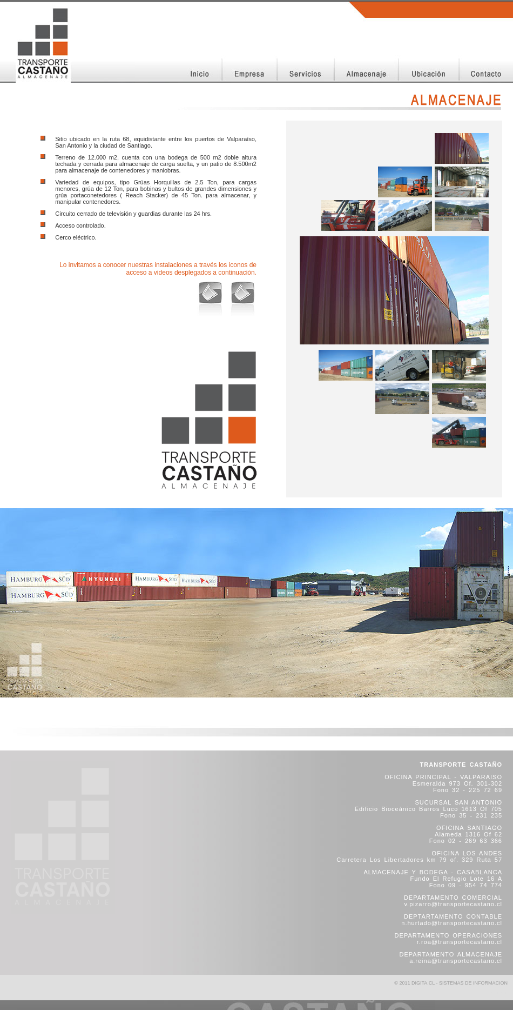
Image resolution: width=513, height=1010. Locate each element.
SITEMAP (499, 993)
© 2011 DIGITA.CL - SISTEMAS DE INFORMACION (451, 983)
